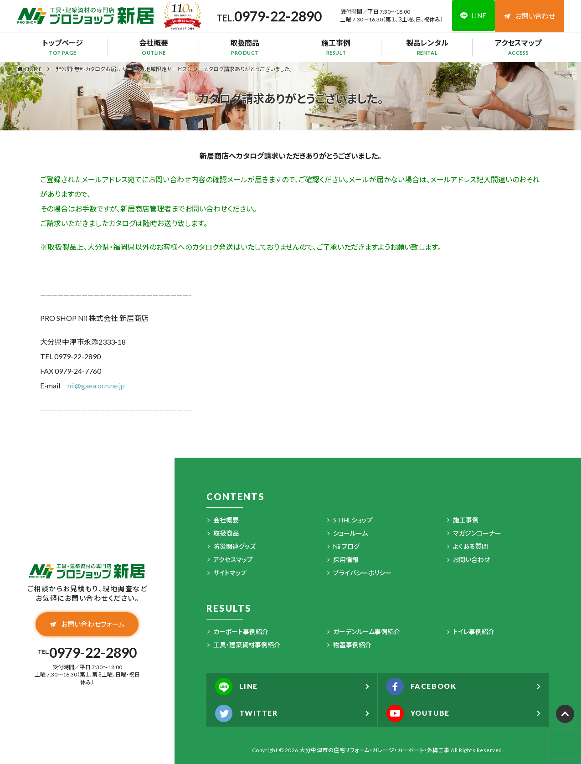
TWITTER (247, 713)
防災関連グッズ (234, 546)
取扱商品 (245, 47)
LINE (237, 686)
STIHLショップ (353, 520)
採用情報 (346, 559)
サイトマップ (230, 573)
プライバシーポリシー (362, 573)
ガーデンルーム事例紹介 (366, 631)
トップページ (63, 47)
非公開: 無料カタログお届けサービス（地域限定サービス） (123, 69)
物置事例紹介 (352, 645)
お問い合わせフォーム (87, 624)
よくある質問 (470, 546)
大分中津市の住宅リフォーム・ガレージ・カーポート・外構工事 (374, 750)
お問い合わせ (529, 16)
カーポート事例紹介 (240, 631)
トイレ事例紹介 (473, 631)
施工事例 (336, 47)
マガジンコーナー (477, 533)
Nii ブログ (346, 546)
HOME (33, 69)
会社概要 (154, 47)
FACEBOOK (422, 686)
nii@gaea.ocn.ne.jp (96, 385)
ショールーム (350, 533)
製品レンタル (427, 47)
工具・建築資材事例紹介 (246, 645)
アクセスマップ (518, 47)
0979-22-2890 (276, 16)
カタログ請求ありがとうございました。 (248, 69)
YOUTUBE (419, 713)
